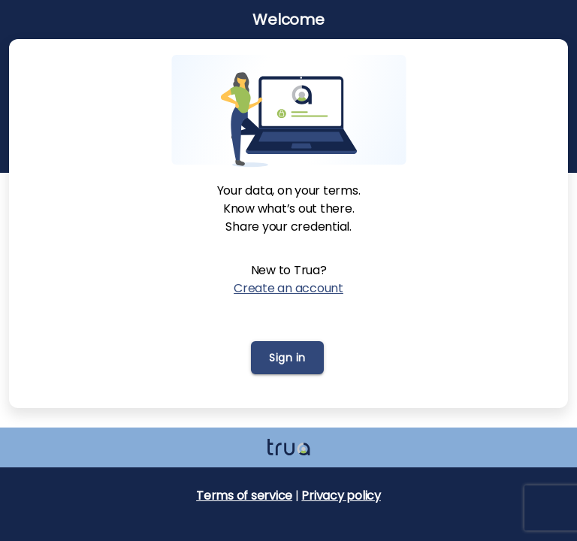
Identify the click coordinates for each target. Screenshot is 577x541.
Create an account (288, 288)
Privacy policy (341, 495)
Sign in (287, 357)
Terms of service (244, 495)
